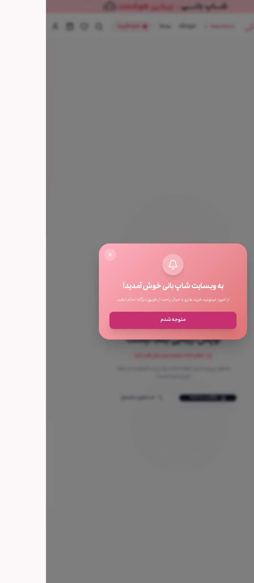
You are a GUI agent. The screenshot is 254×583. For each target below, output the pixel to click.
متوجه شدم (127, 320)
